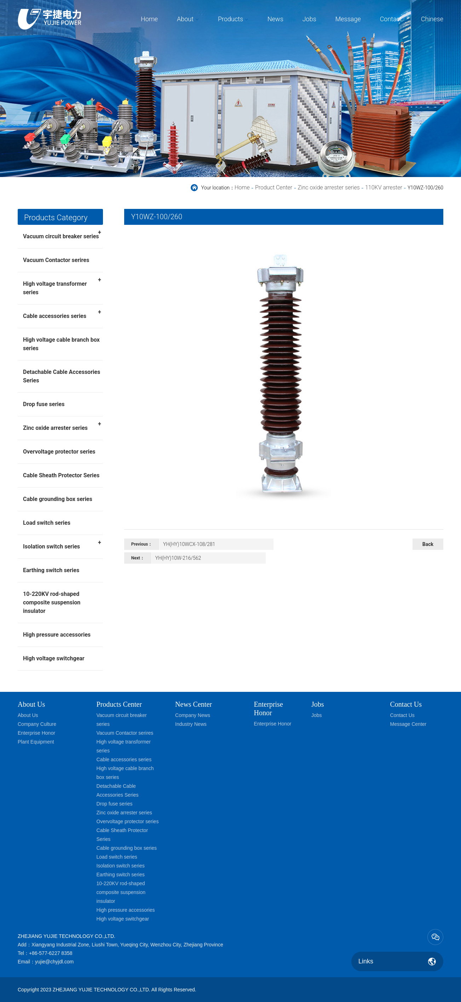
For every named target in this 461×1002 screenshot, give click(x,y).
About (185, 19)
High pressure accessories (57, 634)
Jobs (309, 19)
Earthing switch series (51, 570)
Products (230, 19)
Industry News (191, 724)
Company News (192, 715)
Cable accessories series (62, 313)
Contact (391, 19)
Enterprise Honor (36, 733)
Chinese (432, 19)
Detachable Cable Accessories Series (61, 376)
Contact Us (402, 715)
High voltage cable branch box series (61, 344)
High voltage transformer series (62, 286)
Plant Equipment (36, 742)
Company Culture (37, 724)
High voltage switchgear (54, 658)
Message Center (408, 724)
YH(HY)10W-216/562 (178, 558)
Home (149, 19)
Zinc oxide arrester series (328, 187)
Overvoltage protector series (59, 451)
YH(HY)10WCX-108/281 (189, 544)
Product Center (273, 187)
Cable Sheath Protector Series (61, 475)
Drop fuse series (43, 404)
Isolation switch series (62, 544)
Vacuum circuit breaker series (62, 234)
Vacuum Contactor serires (56, 260)
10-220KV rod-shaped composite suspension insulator (51, 602)
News (275, 19)
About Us (31, 704)
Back (427, 544)
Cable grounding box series (57, 499)
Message (348, 19)
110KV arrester (383, 187)
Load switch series (46, 522)
